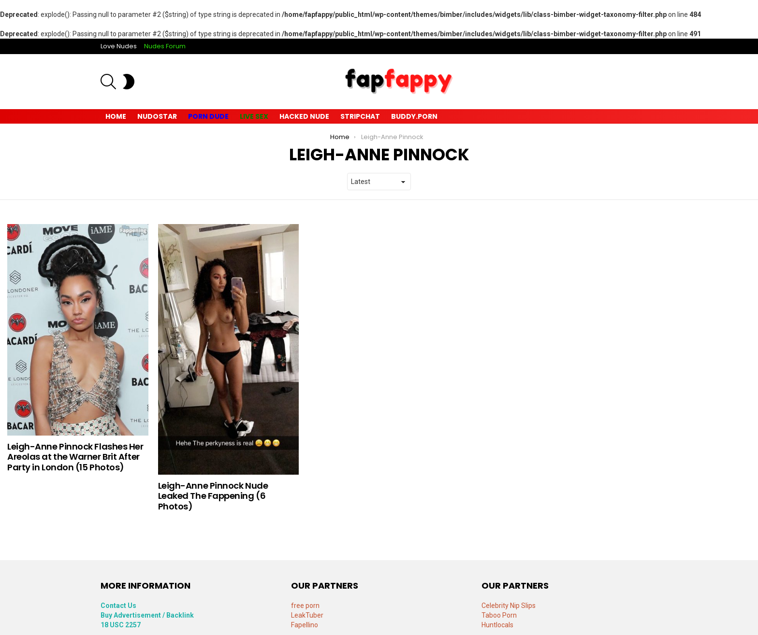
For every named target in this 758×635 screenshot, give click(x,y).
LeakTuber (307, 615)
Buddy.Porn (414, 116)
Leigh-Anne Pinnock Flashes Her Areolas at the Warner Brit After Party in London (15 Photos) (75, 456)
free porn (305, 605)
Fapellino (304, 625)
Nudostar (157, 116)
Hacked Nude (304, 116)
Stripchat (360, 116)
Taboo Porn (499, 615)
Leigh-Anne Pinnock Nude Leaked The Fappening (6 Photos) (213, 496)
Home (115, 116)
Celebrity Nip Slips (508, 605)
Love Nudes (119, 46)
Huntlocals (497, 625)
